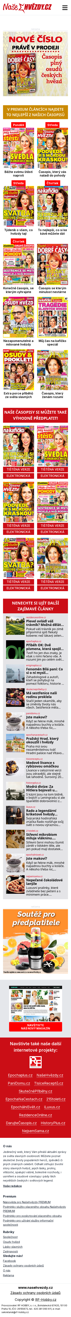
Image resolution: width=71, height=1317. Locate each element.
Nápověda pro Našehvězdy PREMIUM (27, 1202)
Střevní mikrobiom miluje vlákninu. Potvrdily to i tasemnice (41, 836)
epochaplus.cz (33, 641)
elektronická (18, 476)
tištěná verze (18, 469)
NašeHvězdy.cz (50, 1075)
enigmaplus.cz (33, 665)
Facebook (9, 1260)
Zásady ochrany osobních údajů (23, 1265)
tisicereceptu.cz (34, 759)
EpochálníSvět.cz (25, 1107)
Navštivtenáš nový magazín (35, 1027)
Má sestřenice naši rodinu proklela (41, 695)
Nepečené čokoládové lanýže (44, 882)
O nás (6, 1270)
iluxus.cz (30, 807)
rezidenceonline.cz (36, 617)
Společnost (10, 1237)
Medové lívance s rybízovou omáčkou (42, 764)
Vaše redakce (12, 1186)
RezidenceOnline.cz (35, 1115)
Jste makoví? (36, 717)
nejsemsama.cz (34, 876)
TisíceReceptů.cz (48, 1083)
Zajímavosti (10, 1251)
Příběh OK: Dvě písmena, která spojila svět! (44, 647)
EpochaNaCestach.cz (23, 1099)
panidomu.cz (33, 713)
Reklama (8, 1275)
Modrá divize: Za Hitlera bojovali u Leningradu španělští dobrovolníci (43, 788)
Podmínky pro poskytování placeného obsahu (32, 1215)
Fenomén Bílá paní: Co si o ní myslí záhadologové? (44, 671)
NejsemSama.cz (35, 1131)
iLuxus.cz (52, 1107)
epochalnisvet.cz (35, 855)
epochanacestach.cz (37, 735)
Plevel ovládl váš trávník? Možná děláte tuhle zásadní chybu (44, 623)
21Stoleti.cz (56, 1099)
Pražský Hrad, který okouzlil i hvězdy (42, 740)
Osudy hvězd (11, 1241)
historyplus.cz (33, 783)
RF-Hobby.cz (45, 1300)
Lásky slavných (13, 1246)
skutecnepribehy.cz (36, 689)
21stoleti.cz (32, 831)
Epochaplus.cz (20, 1075)
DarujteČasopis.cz (21, 1123)
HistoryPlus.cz (53, 1123)
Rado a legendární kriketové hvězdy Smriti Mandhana (41, 812)
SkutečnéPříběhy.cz (35, 1091)
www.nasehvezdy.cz (35, 1288)
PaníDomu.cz (19, 1083)
